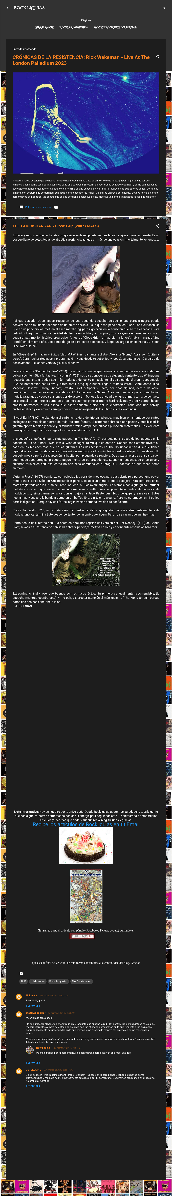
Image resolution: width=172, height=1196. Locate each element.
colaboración (38, 981)
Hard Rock (44, 27)
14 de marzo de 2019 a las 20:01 (60, 1013)
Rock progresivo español (115, 27)
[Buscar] (164, 9)
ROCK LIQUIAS (29, 8)
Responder (33, 1005)
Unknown (31, 995)
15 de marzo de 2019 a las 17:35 (57, 1070)
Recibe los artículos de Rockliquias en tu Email (86, 824)
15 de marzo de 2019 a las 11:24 (66, 1048)
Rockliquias (43, 1047)
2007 (23, 981)
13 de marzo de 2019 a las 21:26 (53, 995)
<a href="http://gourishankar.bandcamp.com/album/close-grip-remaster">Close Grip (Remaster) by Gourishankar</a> (86, 743)
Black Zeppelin (35, 1012)
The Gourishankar (81, 981)
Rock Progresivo (73, 27)
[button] (157, 56)
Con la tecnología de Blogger (86, 1187)
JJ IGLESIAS (33, 1069)
